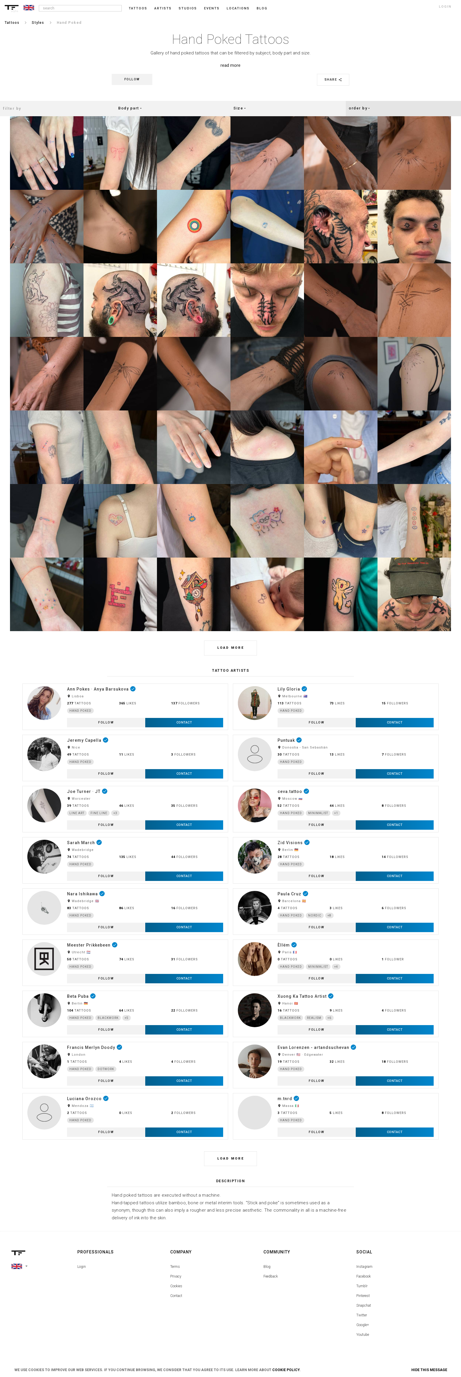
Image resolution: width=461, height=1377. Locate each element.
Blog (266, 1267)
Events (212, 8)
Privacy (175, 1276)
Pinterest (363, 1296)
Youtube (362, 1335)
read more (230, 65)
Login (81, 1267)
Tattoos (138, 8)
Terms (175, 1267)
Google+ (362, 1325)
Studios (188, 8)
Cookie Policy (286, 1370)
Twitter (361, 1315)
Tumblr (362, 1286)
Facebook (363, 1276)
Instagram (364, 1267)
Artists (163, 8)
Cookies (176, 1286)
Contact (176, 1296)
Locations (238, 8)
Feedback (270, 1276)
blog (262, 8)
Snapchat (363, 1305)
